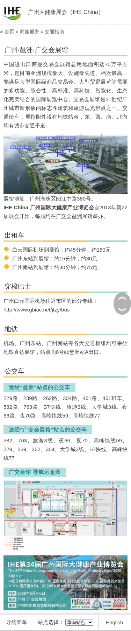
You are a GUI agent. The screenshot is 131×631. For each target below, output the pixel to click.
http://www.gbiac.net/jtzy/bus (36, 310)
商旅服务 (29, 31)
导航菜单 (16, 622)
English (114, 622)
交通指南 (54, 31)
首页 (9, 31)
